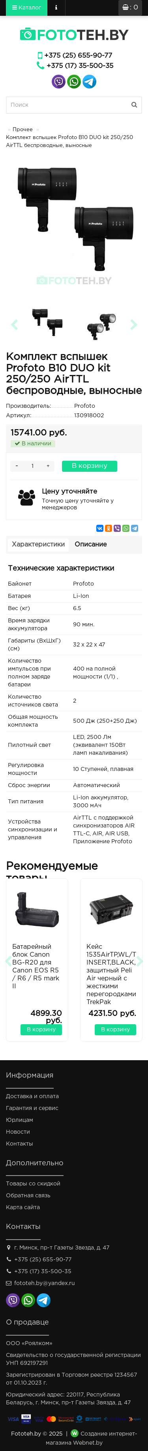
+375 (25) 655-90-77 (78, 56)
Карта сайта (23, 1207)
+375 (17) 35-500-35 (80, 66)
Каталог (26, 7)
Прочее (23, 130)
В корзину (89, 466)
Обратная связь (28, 1195)
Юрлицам (19, 1120)
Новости (18, 1132)
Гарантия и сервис (32, 1108)
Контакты (19, 1144)
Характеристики (38, 545)
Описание (91, 545)
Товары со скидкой (33, 1184)
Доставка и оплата (32, 1096)
